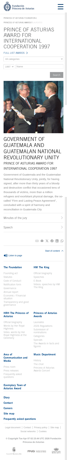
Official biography (43, 273)
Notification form (12, 284)
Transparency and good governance (16, 303)
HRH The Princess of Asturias (16, 314)
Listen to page (13, 255)
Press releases (11, 370)
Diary (7, 397)
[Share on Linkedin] (57, 241)
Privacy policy (40, 427)
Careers (8, 408)
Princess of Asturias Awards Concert (44, 369)
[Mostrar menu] (60, 6)
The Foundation (13, 267)
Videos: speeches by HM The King (47, 286)
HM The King (41, 267)
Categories (39, 336)
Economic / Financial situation (15, 297)
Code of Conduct (12, 280)
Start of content (54, 251)
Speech (8, 227)
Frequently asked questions (13, 375)
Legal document (13, 427)
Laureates (39, 322)
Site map (9, 413)
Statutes (8, 277)
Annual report (11, 292)
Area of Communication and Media (15, 357)
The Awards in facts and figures (46, 345)
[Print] (42, 241)
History (37, 360)
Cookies (43, 431)
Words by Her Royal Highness (14, 327)
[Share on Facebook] (52, 241)
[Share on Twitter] (47, 241)
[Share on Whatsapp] (62, 241)
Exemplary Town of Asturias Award (15, 386)
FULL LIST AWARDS (14, 52)
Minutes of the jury (15, 217)
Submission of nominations (41, 331)
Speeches (39, 277)
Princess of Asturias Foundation (19, 18)
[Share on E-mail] (37, 241)
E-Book (37, 280)
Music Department (45, 354)
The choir (39, 364)
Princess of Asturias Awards (17, 22)
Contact (8, 402)
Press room (9, 366)
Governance (10, 288)
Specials (38, 339)
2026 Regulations (43, 325)
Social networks (28, 431)
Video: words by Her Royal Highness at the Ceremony (15, 335)
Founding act (11, 273)
